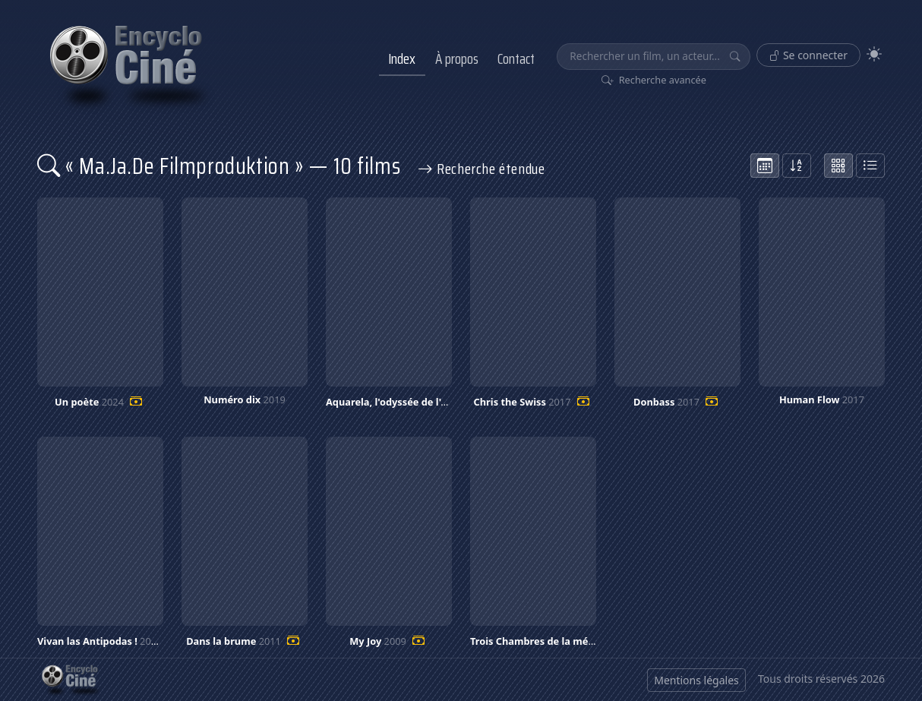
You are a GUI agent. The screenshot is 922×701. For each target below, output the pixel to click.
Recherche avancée (654, 80)
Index (401, 58)
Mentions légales (696, 680)
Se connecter (808, 55)
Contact (516, 58)
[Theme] (874, 54)
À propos (456, 58)
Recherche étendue (481, 168)
